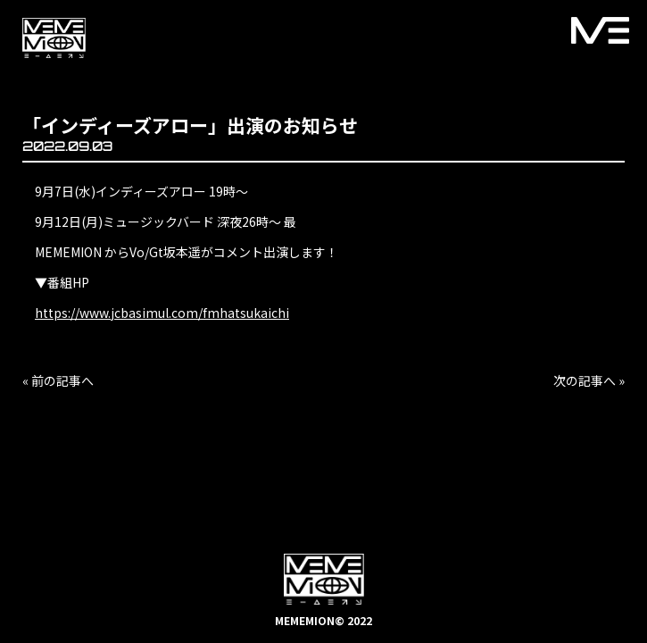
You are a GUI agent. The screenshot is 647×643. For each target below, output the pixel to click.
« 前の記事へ (58, 380)
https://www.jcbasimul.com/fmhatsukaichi (162, 313)
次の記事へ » (589, 380)
